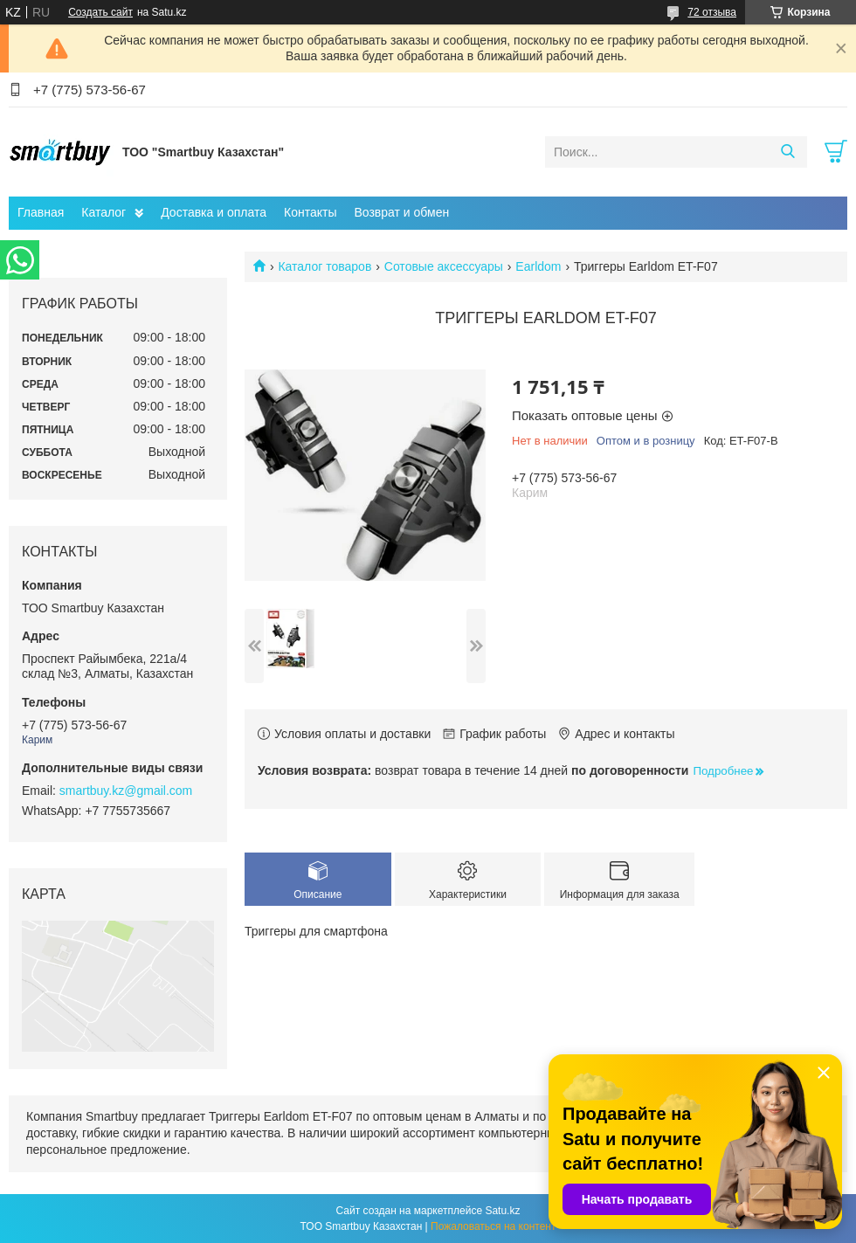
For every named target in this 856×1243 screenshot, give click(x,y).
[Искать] (787, 152)
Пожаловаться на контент (493, 1226)
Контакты (310, 212)
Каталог (103, 212)
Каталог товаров (324, 266)
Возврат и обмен (401, 212)
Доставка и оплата (213, 212)
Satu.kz (502, 1211)
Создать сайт (100, 12)
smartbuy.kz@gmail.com (125, 791)
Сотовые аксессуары (443, 266)
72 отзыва (711, 12)
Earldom (538, 266)
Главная (40, 212)
